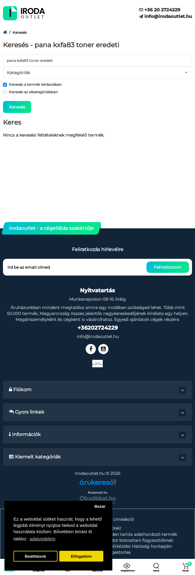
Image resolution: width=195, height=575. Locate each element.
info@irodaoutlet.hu (165, 16)
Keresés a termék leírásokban (32, 84)
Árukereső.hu (97, 492)
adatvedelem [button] (42, 538)
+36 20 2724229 (159, 10)
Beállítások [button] (35, 556)
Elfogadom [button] (81, 556)
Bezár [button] (99, 506)
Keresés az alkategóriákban (30, 92)
